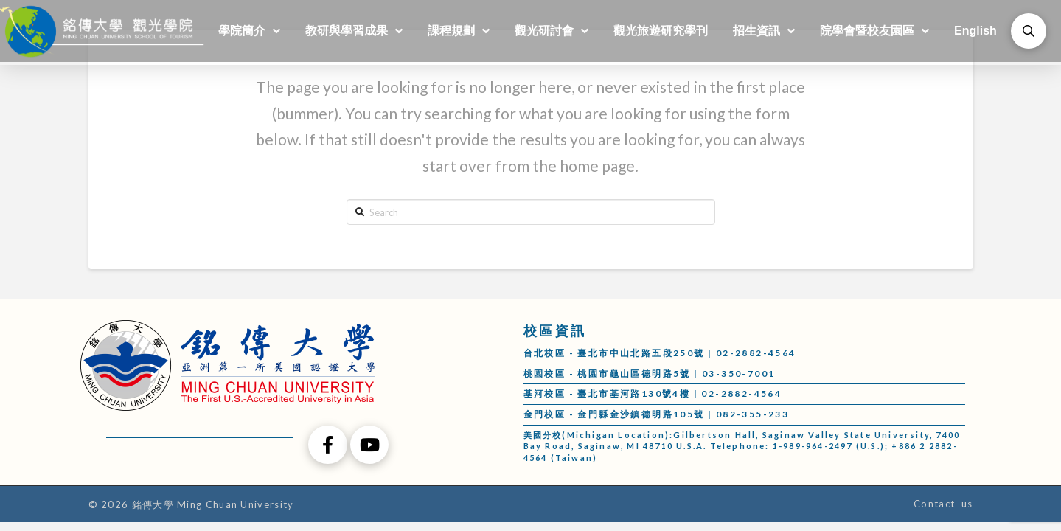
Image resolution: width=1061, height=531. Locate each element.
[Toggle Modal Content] (1028, 31)
